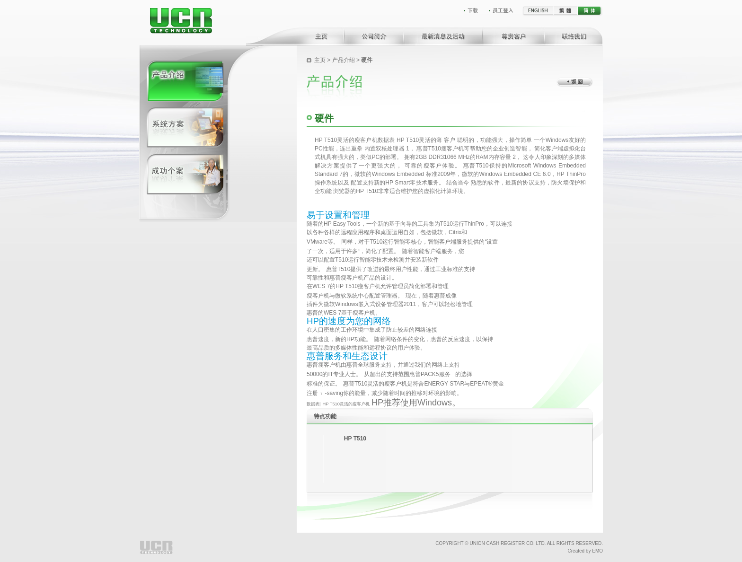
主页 (320, 60)
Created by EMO (585, 550)
